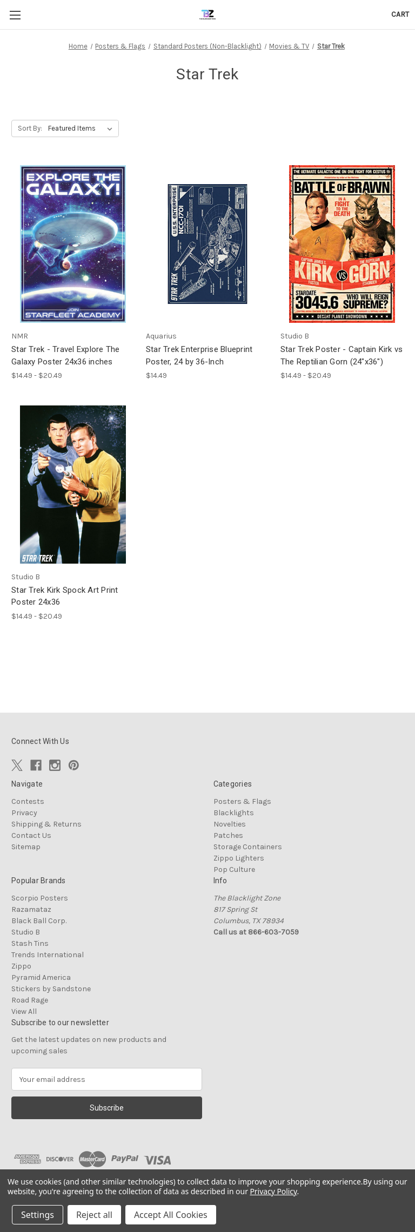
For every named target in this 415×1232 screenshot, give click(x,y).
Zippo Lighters (238, 858)
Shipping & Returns (46, 824)
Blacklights (233, 812)
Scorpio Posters (39, 898)
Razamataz (31, 909)
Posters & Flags (242, 801)
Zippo (21, 966)
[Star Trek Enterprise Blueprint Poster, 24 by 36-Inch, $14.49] (207, 244)
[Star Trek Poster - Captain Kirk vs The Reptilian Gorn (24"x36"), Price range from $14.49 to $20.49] (342, 244)
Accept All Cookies (171, 1215)
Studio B (25, 932)
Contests (27, 801)
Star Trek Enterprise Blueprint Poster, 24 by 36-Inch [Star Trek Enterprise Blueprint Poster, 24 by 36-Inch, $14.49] (199, 355)
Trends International (47, 954)
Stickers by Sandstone (51, 988)
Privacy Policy (273, 1191)
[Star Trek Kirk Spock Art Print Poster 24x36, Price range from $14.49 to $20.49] (73, 484)
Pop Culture (234, 869)
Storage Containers (247, 846)
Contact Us (31, 835)
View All (24, 1011)
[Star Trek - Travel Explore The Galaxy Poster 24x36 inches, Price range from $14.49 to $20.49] (73, 244)
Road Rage (29, 1000)
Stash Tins (30, 943)
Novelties (229, 824)
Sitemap (26, 846)
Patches (228, 835)
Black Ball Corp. (38, 920)
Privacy (24, 812)
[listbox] (82, 128)
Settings (37, 1215)
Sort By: (30, 128)
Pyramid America (41, 977)
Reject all (94, 1215)
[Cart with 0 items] (400, 14)
